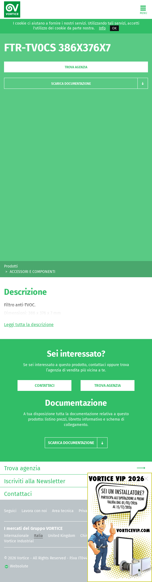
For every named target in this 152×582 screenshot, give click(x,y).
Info (102, 28)
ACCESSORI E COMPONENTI (32, 271)
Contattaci (44, 385)
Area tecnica (63, 511)
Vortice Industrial (19, 541)
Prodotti (11, 266)
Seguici (10, 511)
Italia (38, 535)
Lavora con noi (34, 511)
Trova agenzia (76, 67)
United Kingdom (61, 535)
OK (114, 28)
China (85, 535)
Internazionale (16, 535)
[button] (76, 83)
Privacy (85, 511)
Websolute (16, 566)
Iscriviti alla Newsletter (74, 480)
